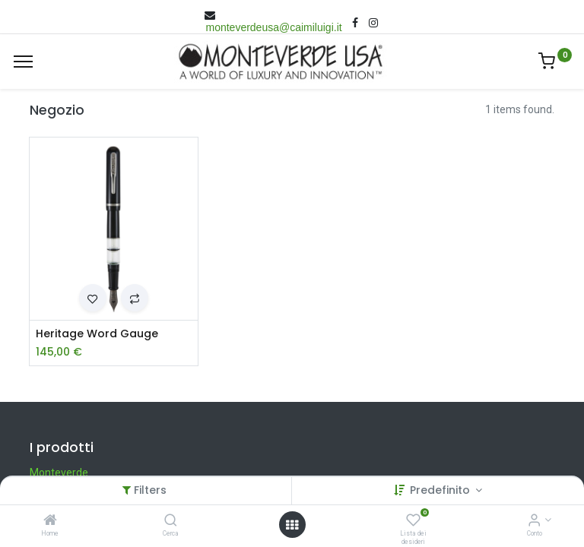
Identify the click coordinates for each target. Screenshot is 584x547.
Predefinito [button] (441, 490)
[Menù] (23, 61)
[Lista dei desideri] (413, 521)
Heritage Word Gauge (97, 334)
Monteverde (59, 472)
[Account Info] (534, 521)
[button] (92, 297)
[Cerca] (170, 521)
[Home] (50, 521)
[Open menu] (292, 525)
